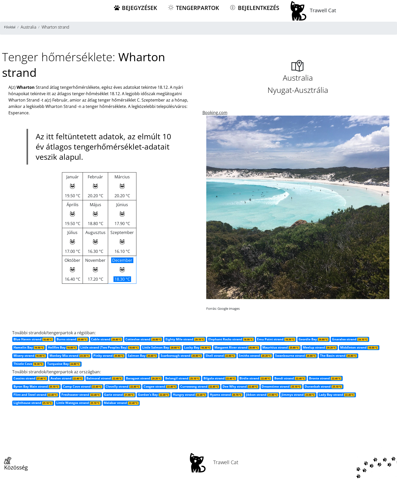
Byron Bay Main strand (36, 386)
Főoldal (9, 27)
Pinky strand (108, 355)
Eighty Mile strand (185, 339)
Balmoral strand (104, 378)
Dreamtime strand (281, 386)
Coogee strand (160, 386)
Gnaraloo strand (350, 339)
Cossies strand (30, 378)
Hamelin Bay (29, 347)
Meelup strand (320, 347)
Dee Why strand (240, 386)
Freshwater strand (81, 394)
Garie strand (119, 394)
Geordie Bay (313, 339)
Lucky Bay (197, 347)
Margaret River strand (236, 347)
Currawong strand (199, 386)
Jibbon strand (262, 394)
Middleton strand (359, 347)
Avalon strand (66, 378)
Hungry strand (189, 394)
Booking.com (214, 112)
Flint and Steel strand (36, 394)
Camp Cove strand (82, 386)
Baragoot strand (144, 378)
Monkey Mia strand (69, 355)
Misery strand (30, 355)
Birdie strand (255, 378)
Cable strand (106, 339)
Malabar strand (121, 403)
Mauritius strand (280, 347)
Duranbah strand (323, 386)
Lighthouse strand (33, 403)
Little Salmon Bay (161, 347)
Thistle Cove (29, 364)
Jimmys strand (298, 394)
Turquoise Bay (63, 364)
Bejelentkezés (254, 8)
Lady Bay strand (337, 394)
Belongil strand (182, 378)
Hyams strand (226, 394)
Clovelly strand (123, 386)
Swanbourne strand (295, 355)
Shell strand (220, 355)
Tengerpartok (193, 8)
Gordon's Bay (153, 394)
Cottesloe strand (143, 339)
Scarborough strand (181, 355)
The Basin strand (338, 355)
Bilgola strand (219, 378)
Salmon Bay (142, 355)
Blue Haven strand (33, 339)
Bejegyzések (135, 8)
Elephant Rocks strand (231, 339)
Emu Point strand (276, 339)
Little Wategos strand (78, 403)
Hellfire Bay (62, 347)
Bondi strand (289, 378)
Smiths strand (255, 355)
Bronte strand (325, 378)
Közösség (16, 464)
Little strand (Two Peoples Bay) (109, 347)
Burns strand (72, 339)
